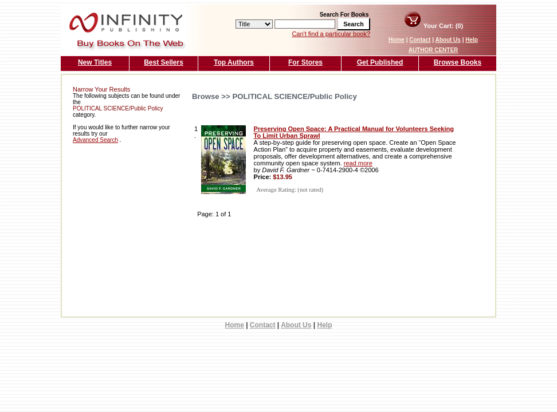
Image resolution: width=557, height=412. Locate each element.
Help (471, 40)
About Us (447, 40)
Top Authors (234, 62)
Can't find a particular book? (331, 33)
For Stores (305, 62)
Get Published (380, 62)
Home (397, 40)
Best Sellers (163, 62)
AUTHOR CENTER (433, 50)
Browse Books (457, 62)
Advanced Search (95, 140)
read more (358, 163)
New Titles (95, 62)
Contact (419, 40)
